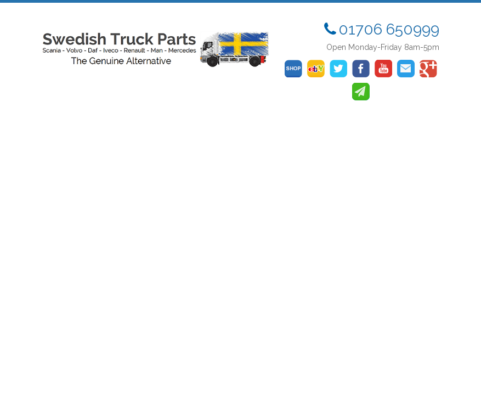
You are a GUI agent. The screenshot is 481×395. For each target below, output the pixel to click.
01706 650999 (388, 29)
